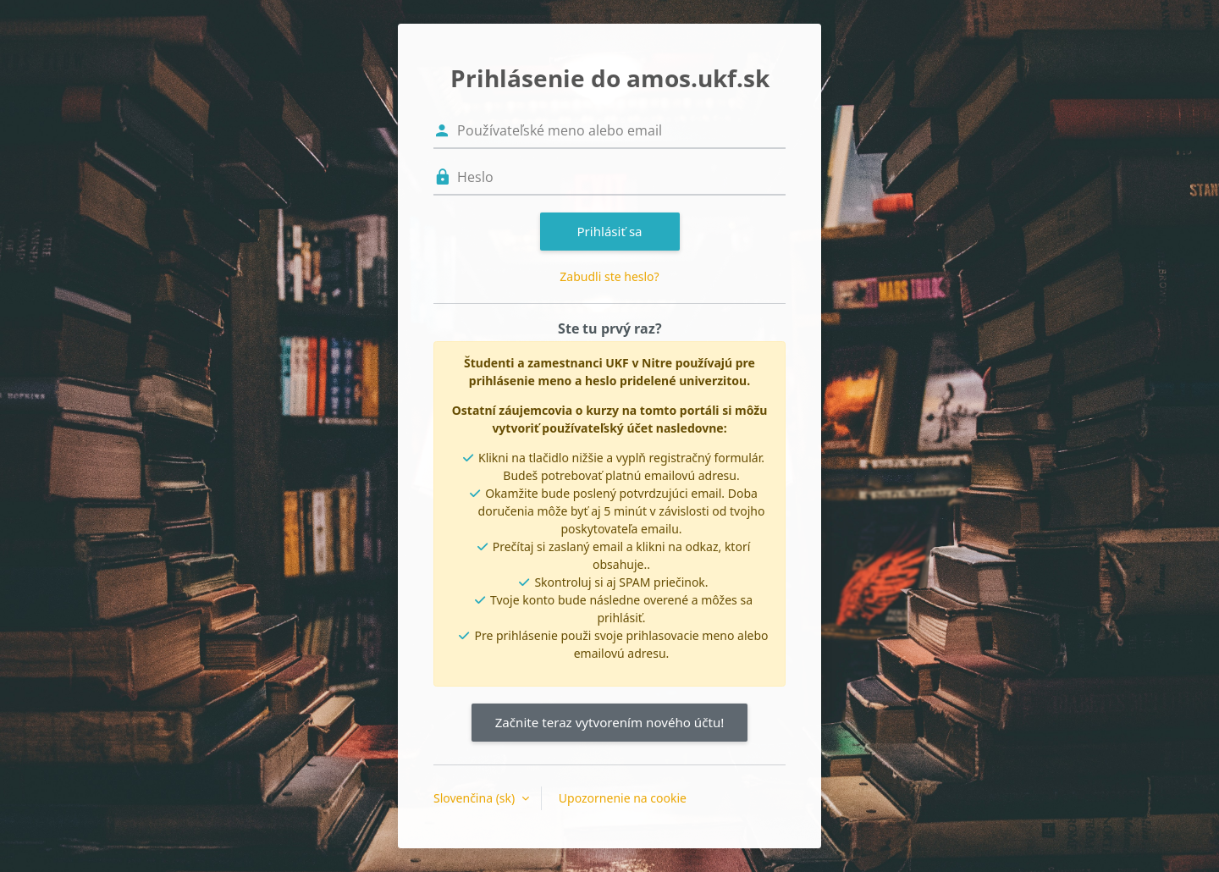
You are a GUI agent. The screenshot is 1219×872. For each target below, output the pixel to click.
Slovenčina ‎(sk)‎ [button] (475, 798)
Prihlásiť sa (609, 231)
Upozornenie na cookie (623, 798)
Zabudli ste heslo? (609, 276)
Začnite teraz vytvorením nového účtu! (610, 722)
